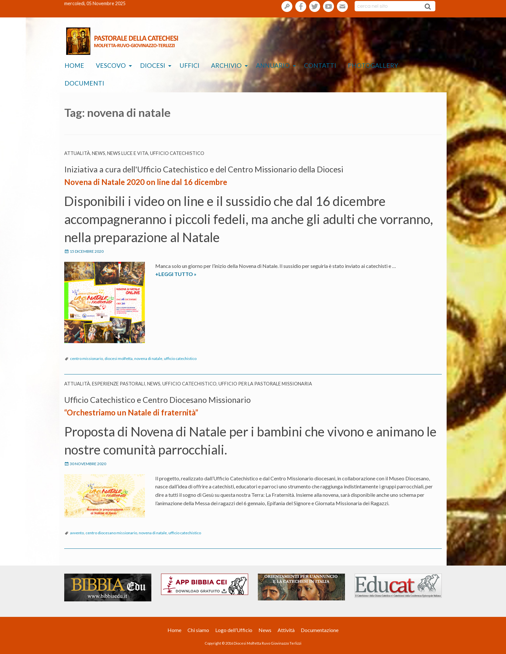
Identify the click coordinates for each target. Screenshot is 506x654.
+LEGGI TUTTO (185, 274)
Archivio (226, 65)
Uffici (189, 65)
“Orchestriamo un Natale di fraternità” (131, 412)
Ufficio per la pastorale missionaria (265, 383)
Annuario (273, 65)
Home (74, 65)
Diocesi (152, 65)
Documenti (84, 83)
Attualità (77, 153)
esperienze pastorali (118, 383)
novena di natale (148, 358)
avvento (77, 532)
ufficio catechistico (180, 358)
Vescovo (111, 65)
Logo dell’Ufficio (233, 630)
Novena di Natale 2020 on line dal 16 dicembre (145, 182)
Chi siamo (198, 630)
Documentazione (320, 630)
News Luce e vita (127, 153)
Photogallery (373, 65)
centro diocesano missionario (111, 532)
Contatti (320, 65)
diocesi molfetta (119, 358)
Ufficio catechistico (177, 153)
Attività (286, 630)
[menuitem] (74, 66)
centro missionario (86, 358)
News (98, 153)
